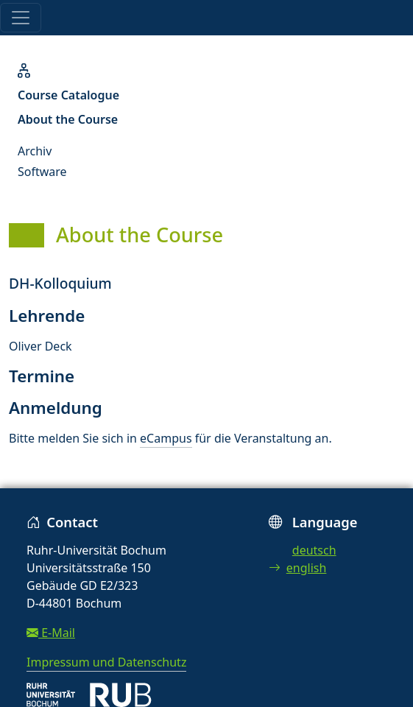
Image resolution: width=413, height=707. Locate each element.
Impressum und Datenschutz (106, 662)
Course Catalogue (68, 95)
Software (42, 171)
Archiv (35, 151)
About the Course (68, 119)
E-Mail (51, 633)
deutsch (314, 550)
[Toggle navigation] (20, 17)
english (298, 568)
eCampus (165, 438)
